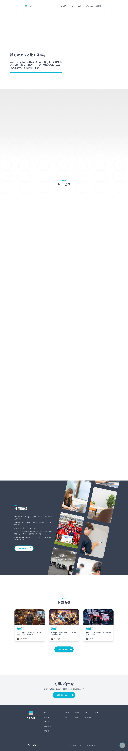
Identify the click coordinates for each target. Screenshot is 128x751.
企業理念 (67, 712)
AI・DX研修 (88, 717)
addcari (77, 717)
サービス (71, 6)
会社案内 (63, 6)
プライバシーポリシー (76, 745)
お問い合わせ (89, 6)
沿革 (86, 712)
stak (66, 717)
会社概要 (77, 712)
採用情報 (98, 6)
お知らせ (80, 6)
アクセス (97, 712)
